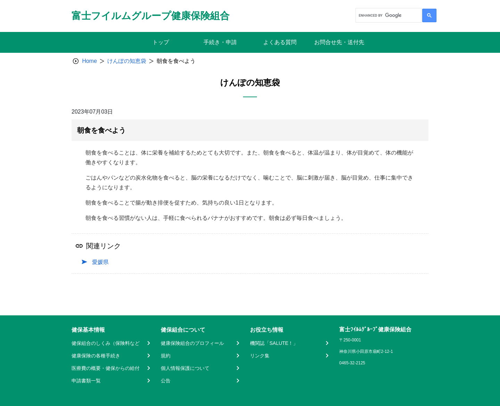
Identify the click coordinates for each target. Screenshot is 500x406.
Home (89, 61)
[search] (388, 15)
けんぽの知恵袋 (126, 61)
